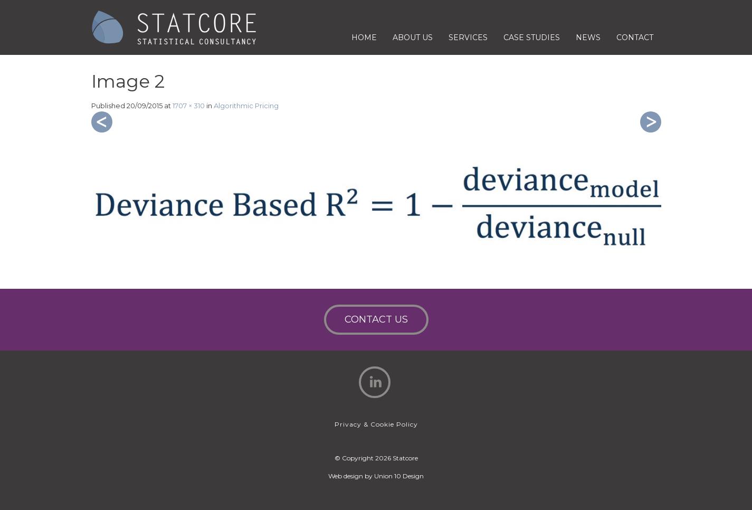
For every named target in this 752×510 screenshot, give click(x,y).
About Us (413, 37)
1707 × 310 (189, 105)
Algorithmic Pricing (246, 105)
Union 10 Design (399, 476)
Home (364, 37)
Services (468, 37)
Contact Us (376, 319)
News (588, 37)
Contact (634, 37)
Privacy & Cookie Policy (376, 424)
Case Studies (531, 37)
